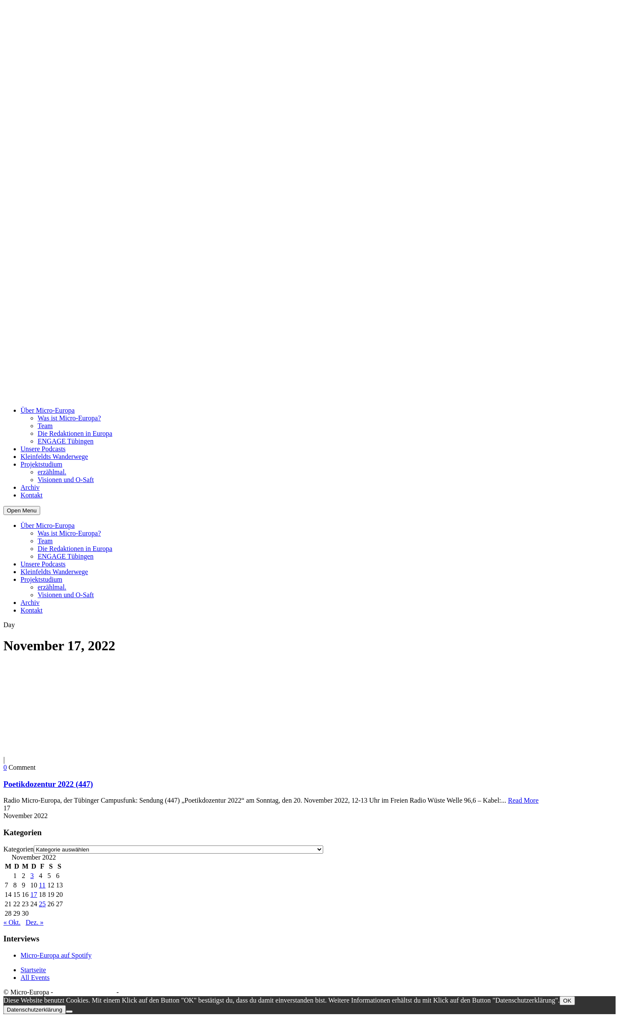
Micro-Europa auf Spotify (56, 955)
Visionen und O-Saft (66, 479)
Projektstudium (41, 464)
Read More (523, 800)
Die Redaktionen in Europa (75, 433)
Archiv (30, 487)
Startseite (33, 969)
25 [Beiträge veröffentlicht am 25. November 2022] (42, 904)
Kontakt (32, 495)
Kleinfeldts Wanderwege (54, 456)
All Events (35, 977)
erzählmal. (52, 472)
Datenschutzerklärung (85, 992)
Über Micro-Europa (48, 410)
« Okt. (12, 922)
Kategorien (18, 849)
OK (567, 1000)
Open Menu (22, 510)
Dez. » (35, 922)
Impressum (136, 992)
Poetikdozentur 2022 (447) (48, 784)
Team (45, 425)
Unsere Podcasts (43, 448)
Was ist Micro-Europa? (69, 418)
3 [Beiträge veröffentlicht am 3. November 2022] (32, 875)
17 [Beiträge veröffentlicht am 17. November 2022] (33, 894)
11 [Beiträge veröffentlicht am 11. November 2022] (42, 885)
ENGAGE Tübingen (66, 441)
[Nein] (69, 1011)
